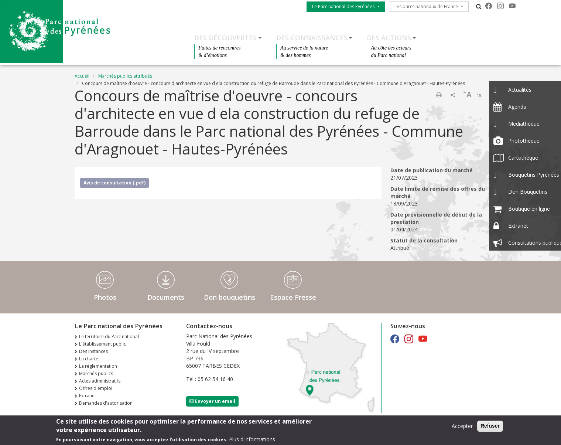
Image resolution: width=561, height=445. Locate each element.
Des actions (389, 37)
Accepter (462, 428)
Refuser (490, 428)
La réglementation (98, 366)
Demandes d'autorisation (106, 403)
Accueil (82, 76)
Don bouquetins (229, 297)
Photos (105, 297)
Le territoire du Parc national (109, 336)
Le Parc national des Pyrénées (343, 6)
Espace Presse (293, 297)
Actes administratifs (99, 381)
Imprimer (438, 94)
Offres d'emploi (95, 388)
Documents (165, 297)
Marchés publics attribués (125, 76)
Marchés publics (96, 373)
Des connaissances (312, 37)
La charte (88, 359)
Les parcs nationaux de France (426, 6)
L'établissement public (102, 344)
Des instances (93, 351)
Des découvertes (225, 37)
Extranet (87, 396)
